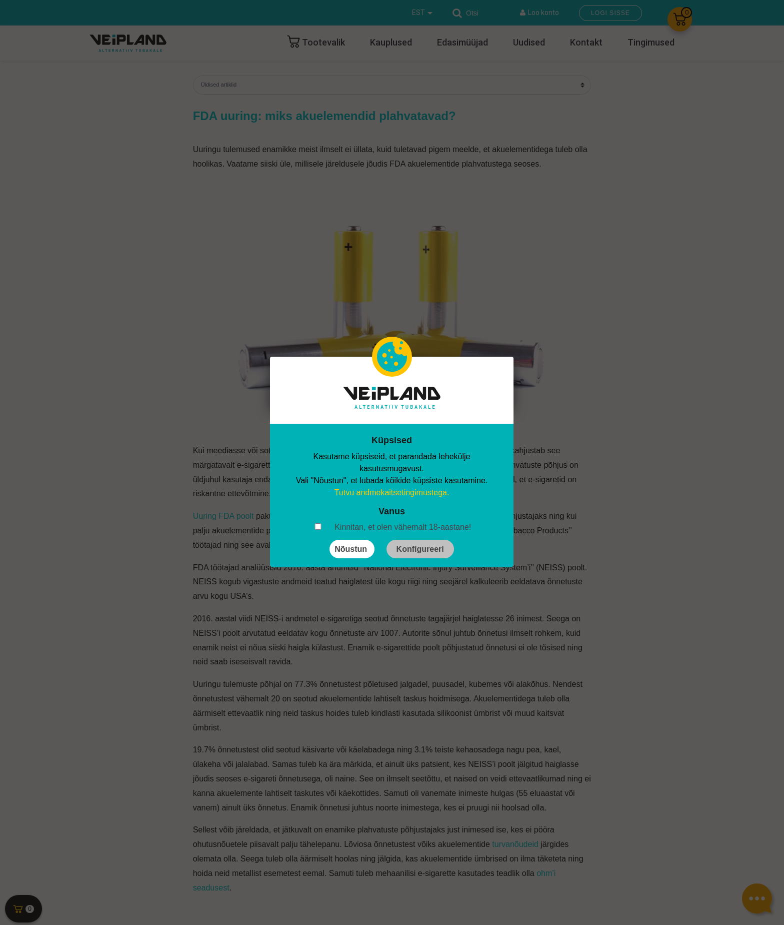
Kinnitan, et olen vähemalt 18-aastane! (403, 527)
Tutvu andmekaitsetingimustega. (392, 492)
